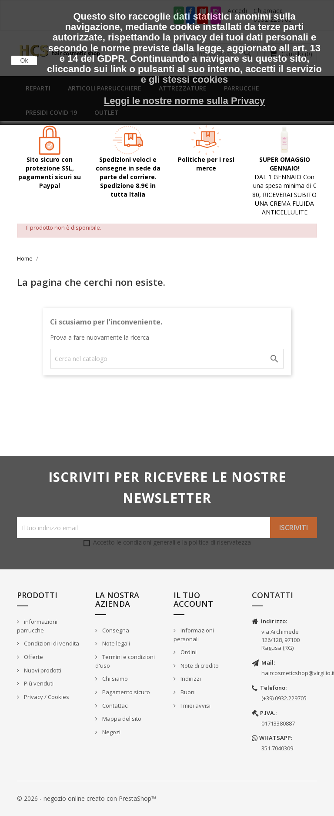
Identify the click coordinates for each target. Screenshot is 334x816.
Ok (24, 60)
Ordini (188, 652)
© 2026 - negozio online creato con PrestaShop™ (86, 798)
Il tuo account (193, 599)
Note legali (115, 643)
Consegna (115, 630)
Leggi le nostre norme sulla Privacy (184, 100)
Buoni (187, 692)
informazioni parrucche (37, 626)
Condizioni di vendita (51, 643)
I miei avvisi (194, 705)
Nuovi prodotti (42, 670)
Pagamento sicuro (125, 692)
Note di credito (199, 665)
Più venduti (38, 683)
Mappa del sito (121, 718)
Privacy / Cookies (46, 697)
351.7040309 (277, 748)
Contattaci (115, 705)
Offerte (33, 657)
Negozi (110, 732)
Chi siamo (114, 678)
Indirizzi (190, 678)
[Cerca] (167, 358)
